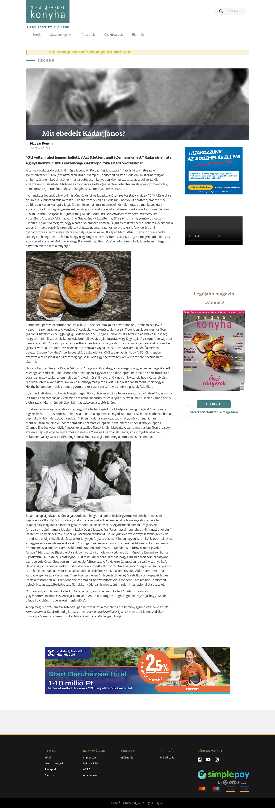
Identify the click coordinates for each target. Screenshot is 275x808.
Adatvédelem (91, 775)
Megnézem (214, 404)
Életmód (138, 35)
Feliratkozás (166, 757)
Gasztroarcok (113, 35)
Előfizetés (127, 757)
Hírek (37, 35)
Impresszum (90, 757)
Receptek (88, 35)
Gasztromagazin (61, 35)
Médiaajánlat (90, 763)
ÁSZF (86, 769)
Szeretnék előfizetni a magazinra (214, 412)
